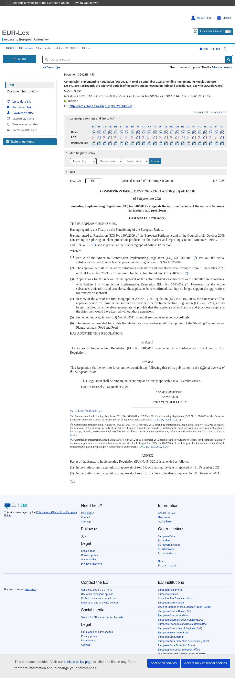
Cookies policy (89, 555)
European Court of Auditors (173, 615)
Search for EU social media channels (102, 617)
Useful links (165, 521)
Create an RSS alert (21, 130)
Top (72, 481)
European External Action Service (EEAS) (181, 619)
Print (216, 48)
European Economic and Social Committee (182, 623)
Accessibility (88, 559)
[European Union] (14, 583)
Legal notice (88, 550)
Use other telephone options (97, 594)
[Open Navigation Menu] (19, 59)
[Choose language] (83, 161)
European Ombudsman (171, 636)
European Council (168, 594)
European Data (166, 536)
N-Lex (161, 561)
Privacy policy (89, 636)
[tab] (145, 118)
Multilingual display (80, 153)
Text (11, 85)
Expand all (201, 112)
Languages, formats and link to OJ (89, 118)
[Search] (228, 59)
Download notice (20, 113)
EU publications (167, 553)
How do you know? (83, 2)
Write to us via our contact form (99, 598)
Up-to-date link (18, 101)
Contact (85, 517)
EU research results (169, 544)
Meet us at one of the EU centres (100, 602)
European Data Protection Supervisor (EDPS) (183, 641)
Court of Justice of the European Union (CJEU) (184, 606)
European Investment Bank (173, 632)
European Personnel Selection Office (179, 649)
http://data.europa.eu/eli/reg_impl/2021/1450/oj (101, 106)
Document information (22, 91)
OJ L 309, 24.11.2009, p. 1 (88, 411)
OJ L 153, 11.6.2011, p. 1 (166, 419)
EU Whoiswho (166, 549)
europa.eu (30, 589)
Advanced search (222, 67)
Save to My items (20, 118)
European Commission (171, 602)
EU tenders (164, 540)
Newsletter (164, 517)
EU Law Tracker (167, 565)
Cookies (85, 644)
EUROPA (10, 48)
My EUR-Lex (201, 18)
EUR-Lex (15, 32)
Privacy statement (91, 563)
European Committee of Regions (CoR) (180, 628)
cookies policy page (71, 662)
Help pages (87, 513)
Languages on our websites (97, 631)
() (94, 245)
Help (204, 48)
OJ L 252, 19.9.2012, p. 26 (154, 446)
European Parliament (170, 589)
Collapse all (218, 112)
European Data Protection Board (176, 645)
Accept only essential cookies (205, 663)
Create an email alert (22, 124)
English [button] (223, 18)
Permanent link (18, 107)
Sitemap (86, 521)
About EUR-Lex (166, 513)
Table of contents (20, 142)
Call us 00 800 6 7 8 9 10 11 (96, 589)
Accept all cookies (164, 663)
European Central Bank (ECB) (174, 611)
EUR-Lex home (26, 48)
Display (155, 161)
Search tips (51, 67)
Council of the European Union (175, 598)
